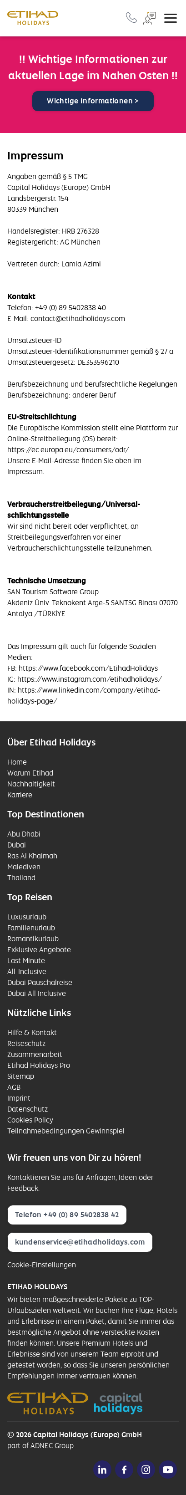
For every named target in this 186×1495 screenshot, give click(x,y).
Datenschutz (27, 1109)
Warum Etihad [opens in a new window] (30, 773)
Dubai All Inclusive (36, 993)
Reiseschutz (26, 1043)
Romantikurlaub (33, 939)
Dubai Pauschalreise (39, 982)
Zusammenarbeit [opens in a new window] (34, 1054)
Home (17, 762)
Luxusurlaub (26, 917)
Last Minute (26, 960)
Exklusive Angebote (39, 949)
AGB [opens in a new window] (13, 1087)
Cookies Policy (30, 1120)
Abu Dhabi (23, 834)
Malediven (23, 867)
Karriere (19, 795)
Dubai (16, 845)
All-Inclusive (26, 971)
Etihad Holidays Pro (38, 1065)
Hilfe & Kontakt (32, 1032)
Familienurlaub (31, 928)
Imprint (18, 1098)
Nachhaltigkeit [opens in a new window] (31, 784)
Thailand (21, 878)
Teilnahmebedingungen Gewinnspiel (66, 1131)
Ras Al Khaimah (32, 856)
